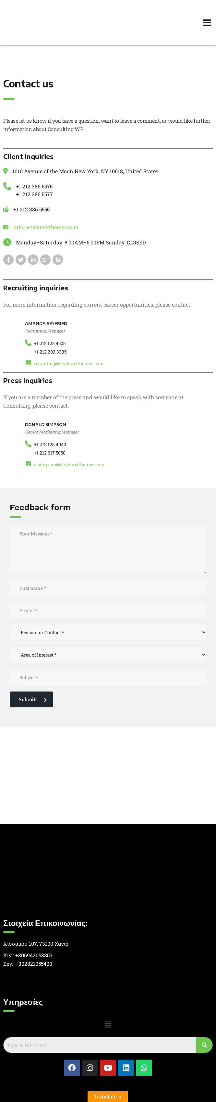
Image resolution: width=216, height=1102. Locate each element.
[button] (108, 1024)
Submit (33, 699)
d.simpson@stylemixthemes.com (69, 464)
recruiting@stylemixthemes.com (69, 363)
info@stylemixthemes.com (45, 227)
